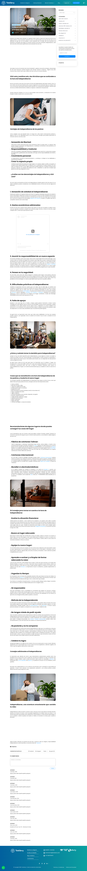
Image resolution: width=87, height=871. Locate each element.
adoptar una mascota (35, 198)
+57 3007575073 (49, 855)
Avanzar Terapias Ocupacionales (38, 619)
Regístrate (66, 3)
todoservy (61, 21)
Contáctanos (30, 858)
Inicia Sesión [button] (76, 3)
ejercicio (22, 577)
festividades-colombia (64, 28)
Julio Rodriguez (26, 291)
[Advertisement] (33, 56)
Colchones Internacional (45, 457)
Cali (31, 474)
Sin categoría (62, 33)
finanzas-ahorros (63, 30)
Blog (59, 3)
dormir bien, (53, 448)
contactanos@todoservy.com (52, 852)
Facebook (31, 751)
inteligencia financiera (40, 526)
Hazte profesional (37, 3)
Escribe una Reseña (31, 852)
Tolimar (35, 445)
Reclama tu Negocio (25, 3)
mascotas (62, 38)
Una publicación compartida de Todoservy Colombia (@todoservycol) (33, 250)
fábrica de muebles (45, 461)
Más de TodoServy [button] (49, 3)
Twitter (44, 751)
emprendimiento (34, 605)
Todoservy (38, 743)
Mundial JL (46, 469)
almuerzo (22, 566)
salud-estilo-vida (63, 18)
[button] (84, 3)
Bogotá (53, 446)
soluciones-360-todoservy (65, 26)
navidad (61, 35)
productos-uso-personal (64, 40)
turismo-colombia (63, 23)
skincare (51, 659)
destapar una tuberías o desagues (34, 292)
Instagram (38, 751)
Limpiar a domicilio (51, 264)
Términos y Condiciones (58, 867)
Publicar (52, 768)
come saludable (22, 660)
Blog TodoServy (31, 855)
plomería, (14, 292)
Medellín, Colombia (49, 850)
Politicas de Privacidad (71, 867)
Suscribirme (67, 56)
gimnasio (44, 605)
